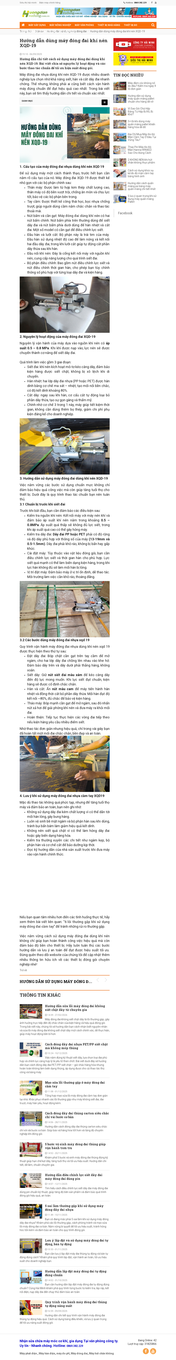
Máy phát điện (28, 1353)
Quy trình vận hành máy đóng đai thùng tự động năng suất (76, 1304)
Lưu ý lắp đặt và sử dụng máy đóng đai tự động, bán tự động (76, 1242)
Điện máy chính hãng (49, 2)
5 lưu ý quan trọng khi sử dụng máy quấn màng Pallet (142, 199)
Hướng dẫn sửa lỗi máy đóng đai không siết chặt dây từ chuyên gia (75, 1008)
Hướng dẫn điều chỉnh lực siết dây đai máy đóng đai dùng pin (73, 1177)
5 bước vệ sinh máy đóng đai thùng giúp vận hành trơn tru (75, 1146)
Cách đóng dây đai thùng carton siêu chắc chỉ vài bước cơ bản (77, 1115)
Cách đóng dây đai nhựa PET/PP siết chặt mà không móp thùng (76, 1046)
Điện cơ (69, 31)
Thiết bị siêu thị (52, 31)
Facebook (125, 213)
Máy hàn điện (47, 1353)
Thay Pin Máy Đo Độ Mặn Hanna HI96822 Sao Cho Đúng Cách (140, 150)
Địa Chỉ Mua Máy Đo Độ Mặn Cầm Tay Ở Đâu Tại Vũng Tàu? (142, 137)
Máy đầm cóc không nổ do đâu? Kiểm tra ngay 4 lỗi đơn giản (142, 86)
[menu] (105, 102)
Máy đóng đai (79, 1353)
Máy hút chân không (101, 1353)
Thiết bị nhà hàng (109, 25)
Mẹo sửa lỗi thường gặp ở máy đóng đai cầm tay (75, 1084)
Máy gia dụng (30, 31)
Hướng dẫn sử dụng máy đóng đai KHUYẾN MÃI (70, 981)
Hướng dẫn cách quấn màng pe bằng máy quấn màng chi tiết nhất (142, 186)
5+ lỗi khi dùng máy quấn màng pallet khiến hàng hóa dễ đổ (141, 124)
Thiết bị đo (130, 25)
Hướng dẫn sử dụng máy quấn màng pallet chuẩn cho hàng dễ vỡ (141, 98)
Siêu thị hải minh (28, 2)
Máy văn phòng (84, 25)
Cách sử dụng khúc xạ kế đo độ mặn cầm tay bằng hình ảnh (141, 173)
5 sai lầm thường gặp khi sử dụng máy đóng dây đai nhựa (74, 1208)
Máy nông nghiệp (60, 25)
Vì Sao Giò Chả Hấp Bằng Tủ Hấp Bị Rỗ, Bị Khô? (140, 111)
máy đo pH (63, 1353)
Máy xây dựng (37, 25)
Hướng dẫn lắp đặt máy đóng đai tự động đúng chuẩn (75, 1273)
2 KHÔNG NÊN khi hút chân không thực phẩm (141, 161)
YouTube (153, 1351)
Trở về (23, 970)
